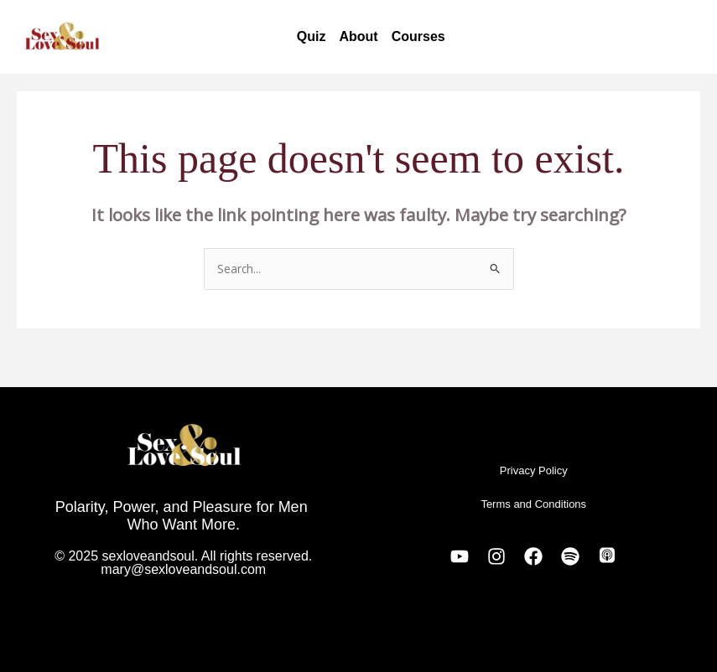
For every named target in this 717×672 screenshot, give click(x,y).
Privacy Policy (534, 470)
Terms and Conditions (533, 504)
